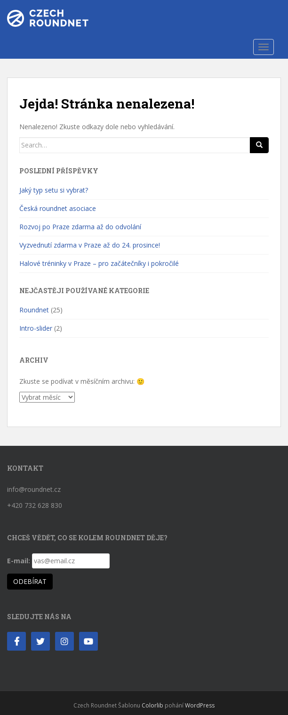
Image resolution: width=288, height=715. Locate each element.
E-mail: (18, 560)
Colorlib (152, 705)
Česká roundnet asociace (57, 208)
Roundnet (34, 309)
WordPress (200, 705)
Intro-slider (35, 328)
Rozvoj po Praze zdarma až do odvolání (80, 226)
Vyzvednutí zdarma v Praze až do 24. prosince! (89, 245)
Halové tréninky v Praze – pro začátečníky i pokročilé (99, 263)
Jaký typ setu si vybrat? (53, 190)
